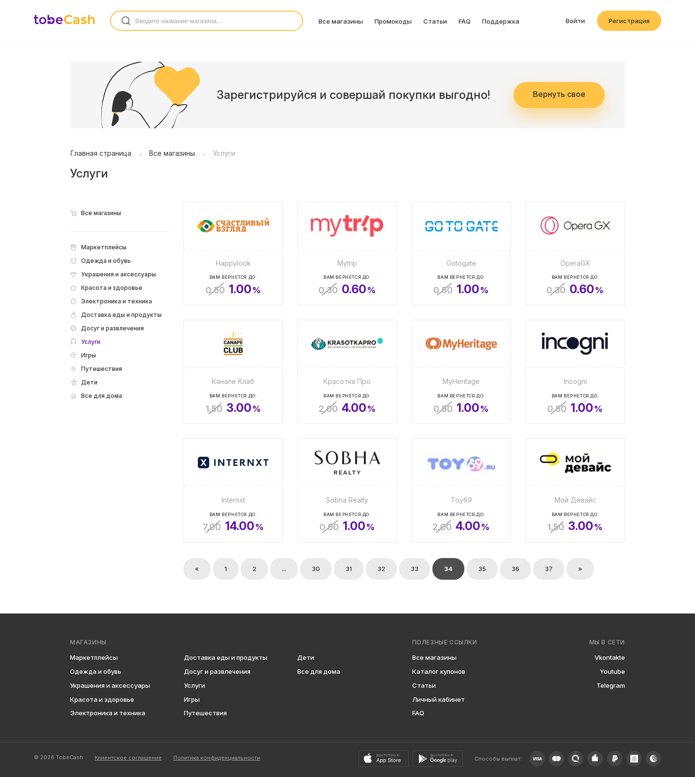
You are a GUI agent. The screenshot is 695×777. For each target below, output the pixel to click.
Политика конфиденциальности (216, 757)
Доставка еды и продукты (225, 657)
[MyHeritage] (461, 371)
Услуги (194, 685)
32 (381, 569)
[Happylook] (233, 253)
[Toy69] (461, 490)
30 (316, 569)
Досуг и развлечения (217, 671)
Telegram (611, 685)
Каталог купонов (438, 671)
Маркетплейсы (94, 657)
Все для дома (318, 671)
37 (549, 569)
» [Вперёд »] (580, 569)
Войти (575, 21)
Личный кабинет (438, 699)
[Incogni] (575, 371)
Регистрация (629, 21)
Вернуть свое (559, 94)
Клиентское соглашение (128, 757)
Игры (192, 699)
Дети (305, 657)
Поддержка (500, 21)
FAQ (465, 21)
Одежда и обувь (95, 671)
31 (349, 569)
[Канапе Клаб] (233, 371)
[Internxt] (233, 490)
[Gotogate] (461, 253)
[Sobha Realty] (347, 490)
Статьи (435, 21)
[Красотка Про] (347, 371)
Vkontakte (610, 657)
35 (482, 569)
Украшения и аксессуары (110, 685)
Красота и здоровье (102, 699)
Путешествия (205, 713)
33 (414, 569)
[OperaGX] (575, 253)
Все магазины (341, 21)
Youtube (612, 671)
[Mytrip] (347, 253)
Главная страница (100, 153)
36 (515, 569)
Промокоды (393, 21)
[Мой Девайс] (575, 490)
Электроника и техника (107, 713)
